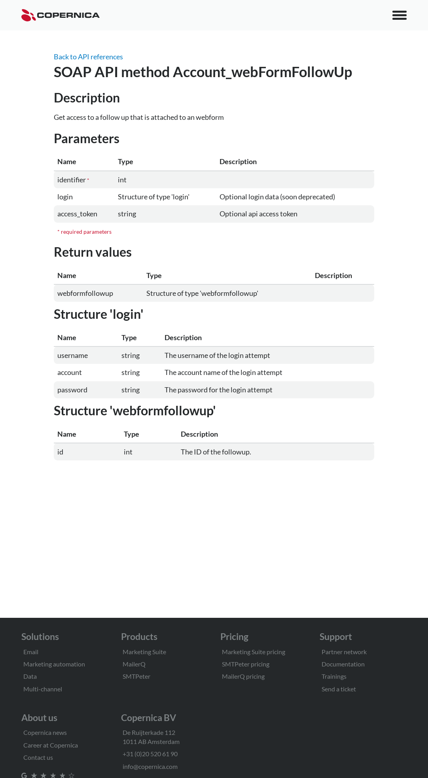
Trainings (334, 676)
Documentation (343, 664)
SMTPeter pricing (245, 664)
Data (30, 676)
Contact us (38, 757)
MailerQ (134, 664)
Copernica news (45, 732)
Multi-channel (42, 689)
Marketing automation (54, 664)
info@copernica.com (150, 766)
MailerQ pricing (243, 676)
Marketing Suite (144, 651)
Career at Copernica (50, 745)
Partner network (344, 651)
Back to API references (88, 56)
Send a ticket (339, 689)
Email (30, 651)
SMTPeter (136, 676)
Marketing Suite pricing (253, 651)
